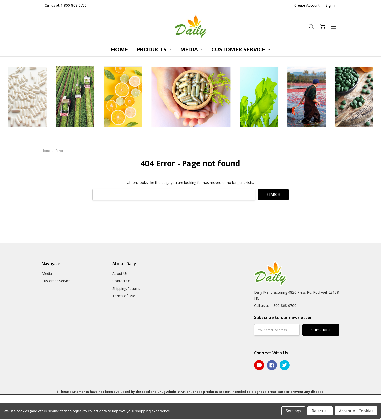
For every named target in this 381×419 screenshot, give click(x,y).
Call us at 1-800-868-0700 (66, 5)
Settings (293, 411)
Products (154, 49)
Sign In (331, 5)
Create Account (307, 5)
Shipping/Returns (126, 288)
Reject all (320, 411)
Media (191, 49)
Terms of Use (123, 295)
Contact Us (121, 280)
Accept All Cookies (356, 411)
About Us (120, 273)
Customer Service (240, 49)
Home (119, 49)
